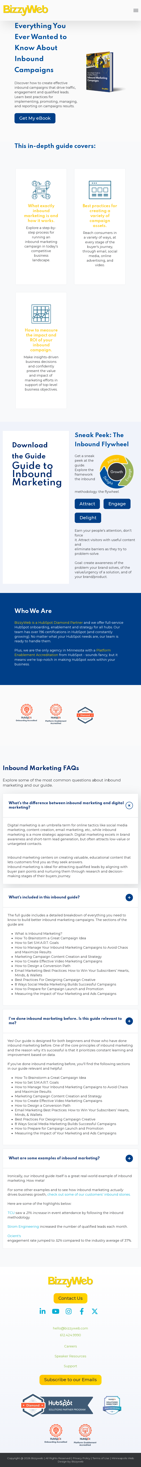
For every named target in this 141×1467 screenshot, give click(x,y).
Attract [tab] (87, 503)
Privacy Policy (81, 1458)
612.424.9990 (70, 1335)
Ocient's (14, 1236)
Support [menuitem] (70, 1366)
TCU (11, 1213)
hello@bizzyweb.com (70, 1328)
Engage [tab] (117, 503)
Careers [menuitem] (70, 1346)
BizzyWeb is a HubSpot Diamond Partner (49, 623)
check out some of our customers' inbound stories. (89, 1195)
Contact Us (70, 1298)
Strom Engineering (23, 1227)
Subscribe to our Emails (70, 1379)
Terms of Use (101, 1458)
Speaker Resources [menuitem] (70, 1356)
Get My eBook (35, 118)
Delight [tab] (87, 517)
